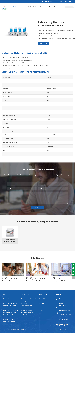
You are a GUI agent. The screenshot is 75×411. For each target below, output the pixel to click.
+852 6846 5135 (62, 305)
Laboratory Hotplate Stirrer (31, 12)
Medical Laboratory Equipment (17, 12)
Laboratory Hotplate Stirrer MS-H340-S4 (48, 12)
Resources (43, 7)
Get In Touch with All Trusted (37, 170)
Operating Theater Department (28, 301)
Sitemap (62, 329)
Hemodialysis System (8, 319)
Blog (40, 305)
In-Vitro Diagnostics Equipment (10, 303)
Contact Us (57, 7)
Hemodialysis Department (27, 312)
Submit (37, 207)
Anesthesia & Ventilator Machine (10, 310)
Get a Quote (43, 43)
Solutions (21, 7)
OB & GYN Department (26, 308)
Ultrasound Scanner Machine (9, 301)
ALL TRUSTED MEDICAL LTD (16, 329)
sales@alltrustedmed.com (65, 310)
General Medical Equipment (9, 305)
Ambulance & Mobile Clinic (9, 324)
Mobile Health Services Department (29, 314)
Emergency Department (26, 310)
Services (37, 7)
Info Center (50, 7)
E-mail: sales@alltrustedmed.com (65, 2)
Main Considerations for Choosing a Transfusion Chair (12, 280)
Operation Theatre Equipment (10, 308)
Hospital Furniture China (8, 314)
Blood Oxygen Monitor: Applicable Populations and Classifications (36, 280)
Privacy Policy (68, 329)
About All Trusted (29, 7)
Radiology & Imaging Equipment (10, 298)
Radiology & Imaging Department (28, 298)
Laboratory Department (26, 305)
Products (15, 7)
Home (3, 12)
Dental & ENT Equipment (9, 321)
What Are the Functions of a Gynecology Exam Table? (59, 280)
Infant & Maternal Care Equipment (10, 312)
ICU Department (25, 303)
